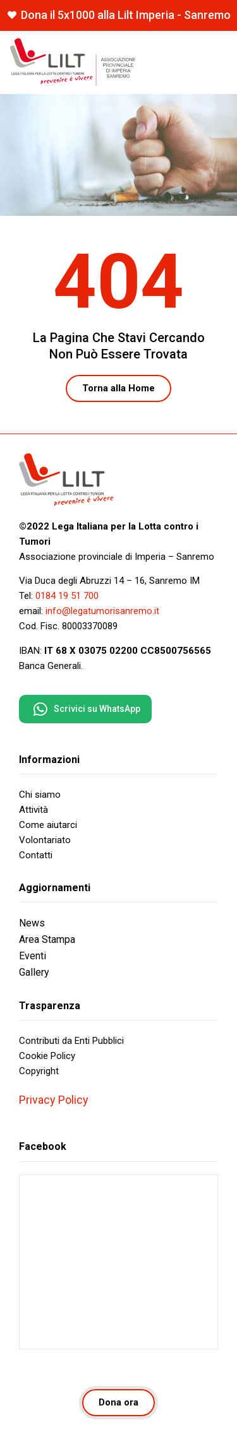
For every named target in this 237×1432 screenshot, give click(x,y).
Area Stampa (47, 939)
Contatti (35, 855)
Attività (33, 809)
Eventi (32, 956)
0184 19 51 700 (67, 595)
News (32, 923)
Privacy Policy (53, 1099)
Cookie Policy (47, 1056)
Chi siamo (40, 794)
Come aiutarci (48, 825)
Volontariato (45, 840)
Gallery (34, 972)
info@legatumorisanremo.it (102, 611)
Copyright (39, 1071)
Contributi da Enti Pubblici (71, 1040)
